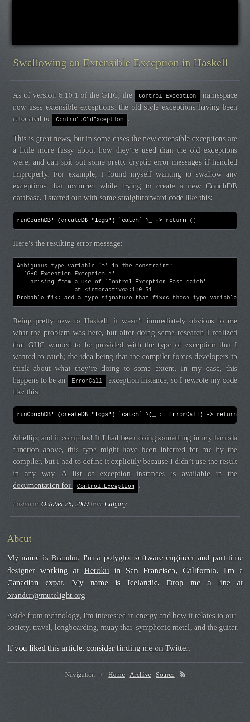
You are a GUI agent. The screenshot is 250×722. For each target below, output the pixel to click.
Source (165, 674)
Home (116, 674)
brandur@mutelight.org (46, 595)
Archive (140, 674)
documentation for (76, 485)
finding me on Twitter (152, 647)
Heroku (96, 570)
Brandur (64, 557)
